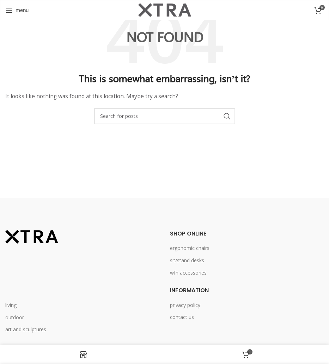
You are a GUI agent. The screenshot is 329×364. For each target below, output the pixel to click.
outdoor (14, 317)
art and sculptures (25, 329)
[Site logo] (164, 9)
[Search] (164, 116)
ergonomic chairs (189, 248)
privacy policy (185, 305)
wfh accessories (188, 272)
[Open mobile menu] (17, 10)
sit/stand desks (187, 260)
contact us (182, 317)
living (11, 305)
